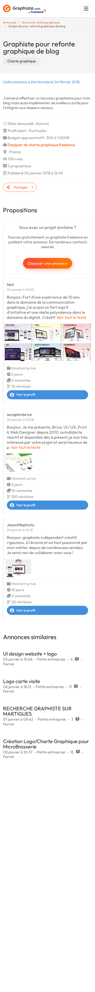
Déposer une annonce (47, 263)
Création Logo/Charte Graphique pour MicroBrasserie (46, 744)
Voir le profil (21, 394)
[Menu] (86, 9)
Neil (10, 284)
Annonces (9, 22)
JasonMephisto (20, 524)
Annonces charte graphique (41, 22)
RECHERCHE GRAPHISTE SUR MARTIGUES (37, 711)
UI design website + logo (30, 653)
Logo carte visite (21, 681)
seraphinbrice (19, 414)
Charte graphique (21, 61)
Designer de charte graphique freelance (41, 144)
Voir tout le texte (71, 317)
